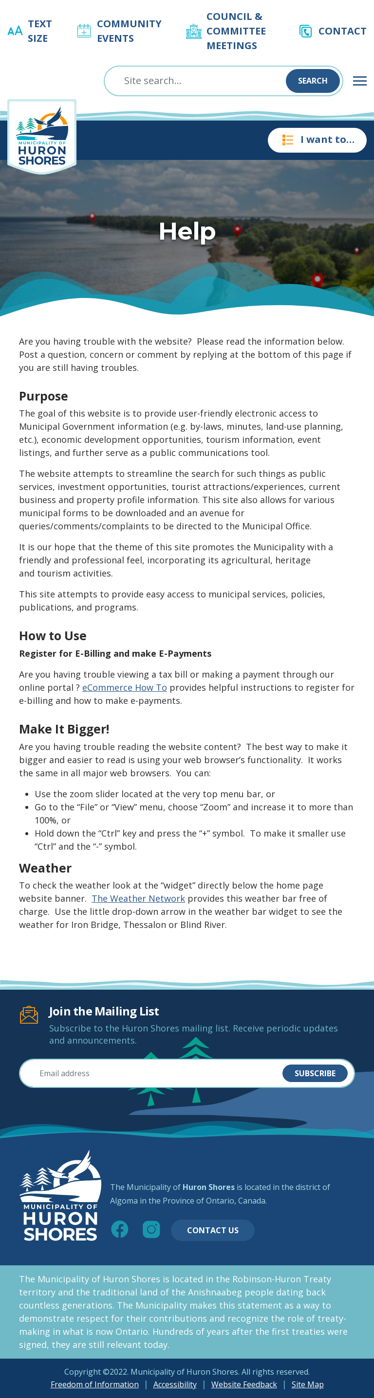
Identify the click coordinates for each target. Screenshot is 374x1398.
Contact (342, 30)
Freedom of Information (95, 1384)
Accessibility (175, 1384)
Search (313, 80)
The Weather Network (138, 898)
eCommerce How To (124, 687)
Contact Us (213, 1230)
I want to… (317, 140)
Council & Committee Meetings (236, 31)
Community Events (129, 31)
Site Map (308, 1384)
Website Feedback (244, 1384)
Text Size (40, 31)
